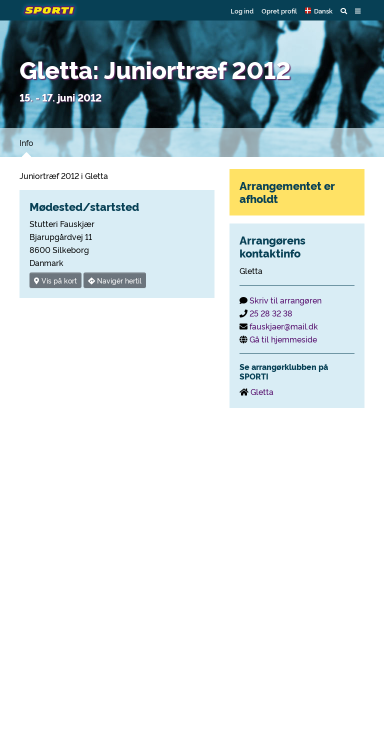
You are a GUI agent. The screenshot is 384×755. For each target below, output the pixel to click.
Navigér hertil (115, 280)
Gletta (262, 391)
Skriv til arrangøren (286, 300)
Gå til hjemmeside (283, 339)
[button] (318, 10)
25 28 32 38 (271, 313)
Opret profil (279, 10)
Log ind (242, 10)
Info (27, 142)
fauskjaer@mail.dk (284, 326)
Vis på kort (55, 280)
